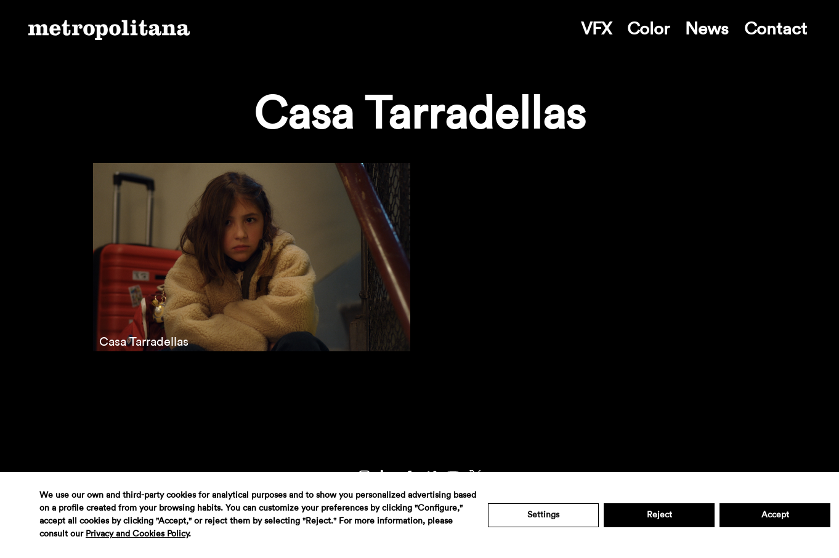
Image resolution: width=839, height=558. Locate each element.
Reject (659, 515)
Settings (543, 515)
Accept (775, 515)
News (707, 29)
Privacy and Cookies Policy (137, 534)
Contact (775, 29)
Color (648, 29)
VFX (596, 29)
